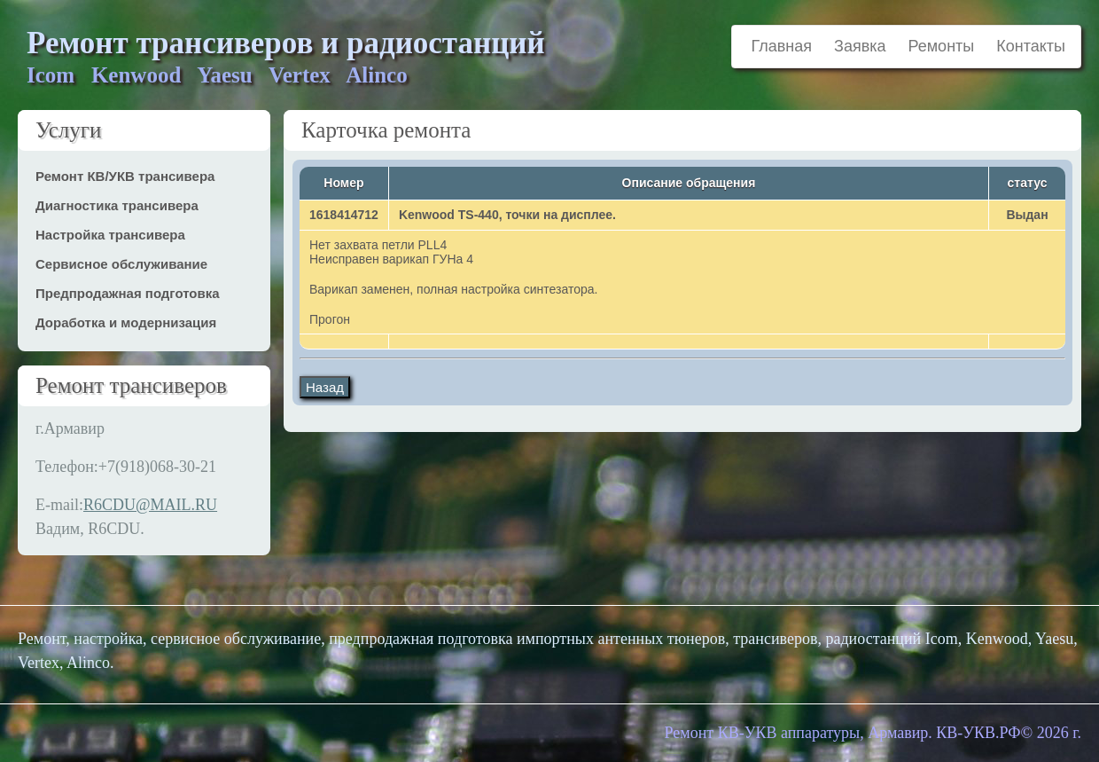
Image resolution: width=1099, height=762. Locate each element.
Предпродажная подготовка (127, 293)
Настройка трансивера (110, 234)
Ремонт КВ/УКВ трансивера (124, 176)
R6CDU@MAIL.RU (150, 505)
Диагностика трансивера (117, 205)
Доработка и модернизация (125, 322)
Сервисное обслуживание (121, 263)
